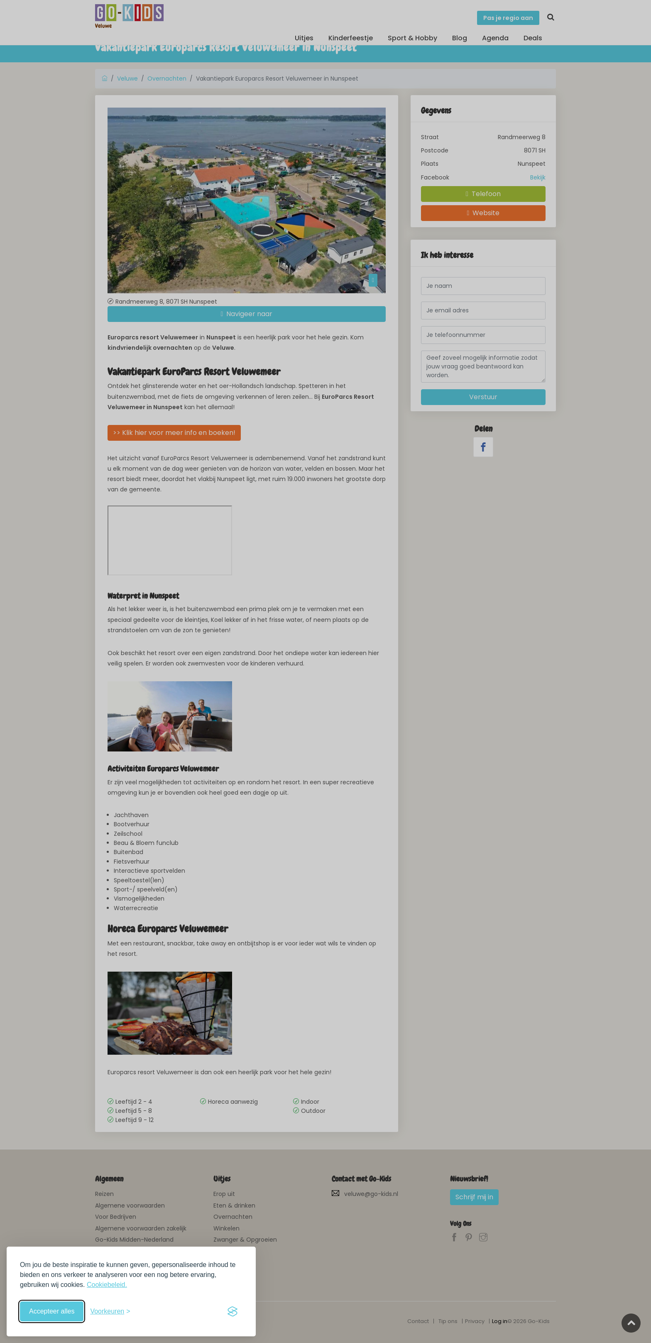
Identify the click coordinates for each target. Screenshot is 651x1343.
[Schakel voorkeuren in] (110, 1311)
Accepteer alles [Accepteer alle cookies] (51, 1311)
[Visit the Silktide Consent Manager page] (232, 1311)
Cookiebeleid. (107, 1284)
